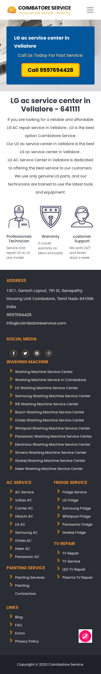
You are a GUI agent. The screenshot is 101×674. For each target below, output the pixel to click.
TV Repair (70, 553)
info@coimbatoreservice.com (36, 323)
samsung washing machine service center (52, 396)
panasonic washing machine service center (53, 436)
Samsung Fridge (76, 508)
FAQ (18, 625)
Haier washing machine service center (49, 468)
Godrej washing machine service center (50, 460)
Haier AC (22, 548)
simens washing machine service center (50, 452)
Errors (20, 633)
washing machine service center (44, 371)
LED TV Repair (74, 569)
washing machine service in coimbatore (50, 379)
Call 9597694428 (51, 70)
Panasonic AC (27, 556)
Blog (19, 617)
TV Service (71, 561)
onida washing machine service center (49, 420)
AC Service (24, 492)
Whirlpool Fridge (76, 516)
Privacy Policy (27, 641)
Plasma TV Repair (77, 577)
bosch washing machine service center (49, 412)
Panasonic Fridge (77, 524)
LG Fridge (70, 500)
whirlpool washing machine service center (52, 428)
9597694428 (18, 314)
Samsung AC (26, 532)
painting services (30, 577)
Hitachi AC (24, 516)
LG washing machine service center (46, 387)
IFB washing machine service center (46, 404)
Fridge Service (74, 492)
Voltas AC (23, 500)
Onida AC (23, 540)
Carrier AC (24, 508)
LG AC (20, 524)
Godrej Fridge (74, 532)
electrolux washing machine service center (52, 444)
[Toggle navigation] (90, 10)
